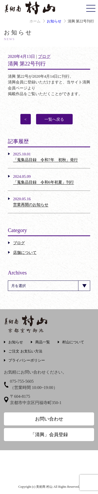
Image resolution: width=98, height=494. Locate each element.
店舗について (25, 253)
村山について (73, 342)
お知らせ (54, 21)
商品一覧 (42, 342)
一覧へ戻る (54, 119)
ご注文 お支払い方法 (25, 351)
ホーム (35, 21)
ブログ (44, 56)
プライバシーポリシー (26, 360)
